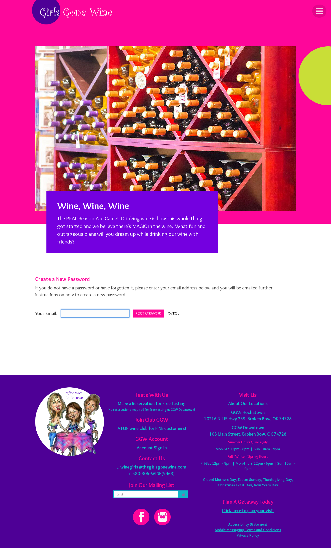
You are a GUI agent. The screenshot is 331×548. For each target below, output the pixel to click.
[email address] (146, 494)
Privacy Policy (248, 535)
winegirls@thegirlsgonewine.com (153, 467)
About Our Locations (248, 403)
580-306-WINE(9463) (153, 473)
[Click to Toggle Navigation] (319, 11)
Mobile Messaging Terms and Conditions (248, 529)
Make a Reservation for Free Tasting (152, 403)
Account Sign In (152, 447)
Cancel (173, 313)
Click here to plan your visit (248, 510)
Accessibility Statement (247, 524)
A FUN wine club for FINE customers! (152, 428)
